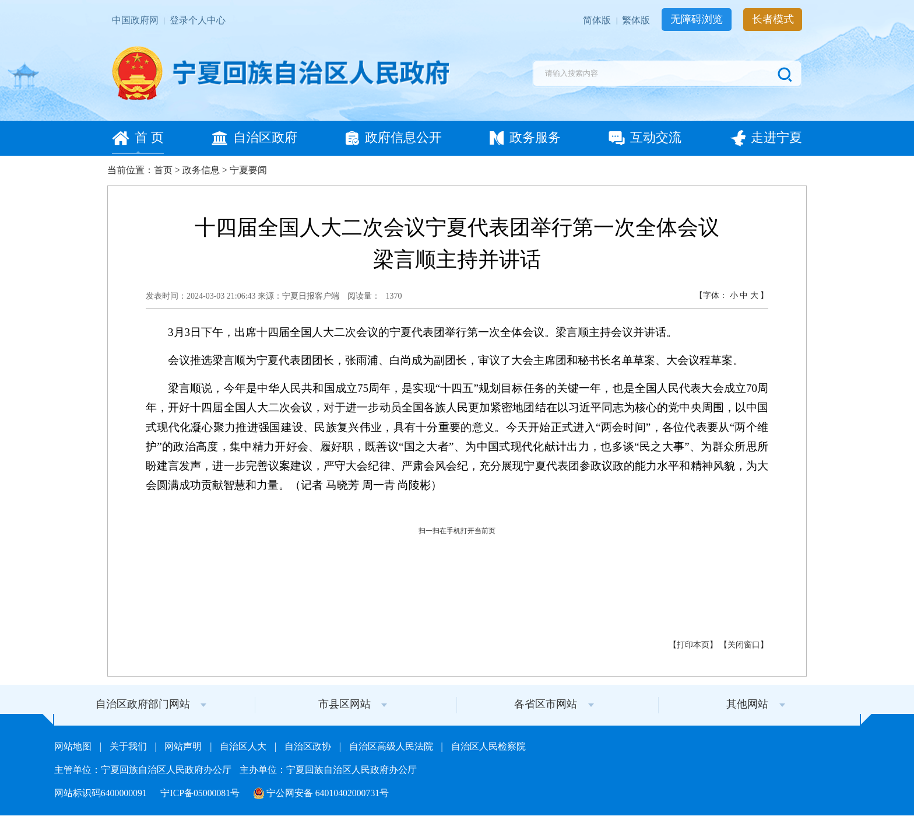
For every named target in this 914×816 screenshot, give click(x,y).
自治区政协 (308, 746)
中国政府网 (136, 20)
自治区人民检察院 (488, 746)
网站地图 (74, 746)
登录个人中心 (198, 20)
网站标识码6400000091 (101, 793)
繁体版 (637, 20)
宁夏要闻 (248, 170)
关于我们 (129, 746)
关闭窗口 (743, 644)
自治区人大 (244, 746)
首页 (163, 170)
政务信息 (201, 170)
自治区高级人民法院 (392, 746)
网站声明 (184, 746)
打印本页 (693, 644)
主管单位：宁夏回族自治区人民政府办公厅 (144, 770)
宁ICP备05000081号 (201, 793)
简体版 (598, 20)
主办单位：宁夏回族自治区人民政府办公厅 (328, 770)
